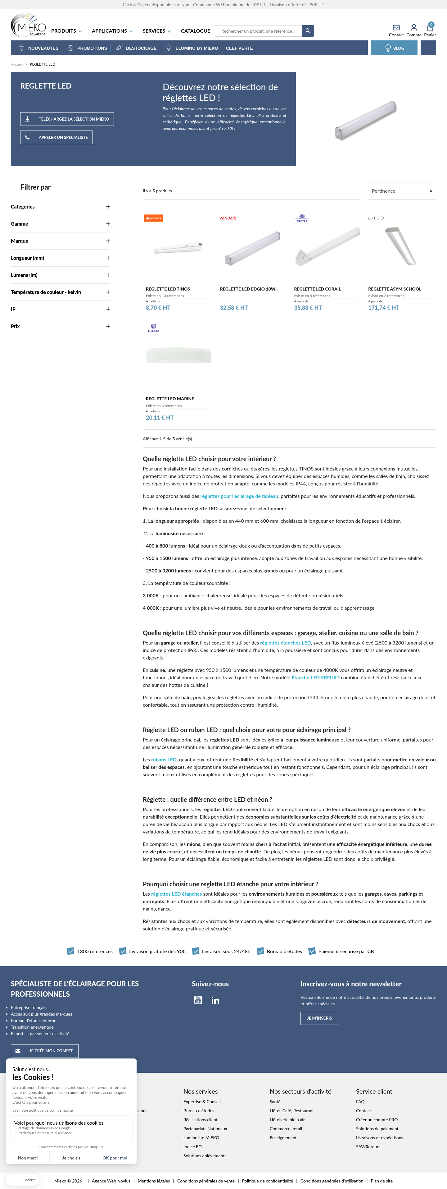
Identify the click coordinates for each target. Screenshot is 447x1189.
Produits (67, 31)
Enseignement (283, 1137)
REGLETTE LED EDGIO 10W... (249, 292)
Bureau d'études (198, 1110)
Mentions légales (154, 1180)
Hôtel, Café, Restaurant (292, 1110)
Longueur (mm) (60, 258)
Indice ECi (192, 1146)
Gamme (60, 224)
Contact (363, 1110)
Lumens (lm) (60, 275)
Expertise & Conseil (202, 1101)
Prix (60, 326)
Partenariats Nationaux (205, 1128)
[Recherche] (258, 31)
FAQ (360, 1101)
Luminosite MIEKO (201, 1137)
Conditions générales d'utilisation (331, 1180)
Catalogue (195, 31)
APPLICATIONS (112, 31)
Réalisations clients (201, 1119)
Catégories (60, 206)
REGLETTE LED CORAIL (317, 292)
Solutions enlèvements (205, 1155)
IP (60, 309)
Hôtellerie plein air (287, 1119)
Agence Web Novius (111, 1180)
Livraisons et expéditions (379, 1137)
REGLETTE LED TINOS (168, 292)
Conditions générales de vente (206, 1180)
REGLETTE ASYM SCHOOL (394, 292)
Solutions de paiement (377, 1128)
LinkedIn (215, 1000)
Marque (60, 241)
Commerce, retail (286, 1128)
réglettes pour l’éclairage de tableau (239, 496)
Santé (275, 1101)
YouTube (198, 1000)
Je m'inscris (319, 1018)
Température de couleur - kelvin (60, 292)
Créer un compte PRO (377, 1119)
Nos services (200, 1091)
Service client (374, 1091)
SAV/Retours (368, 1146)
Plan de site (382, 1180)
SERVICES (157, 31)
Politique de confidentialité (267, 1180)
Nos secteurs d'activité (300, 1091)
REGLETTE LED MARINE (170, 402)
